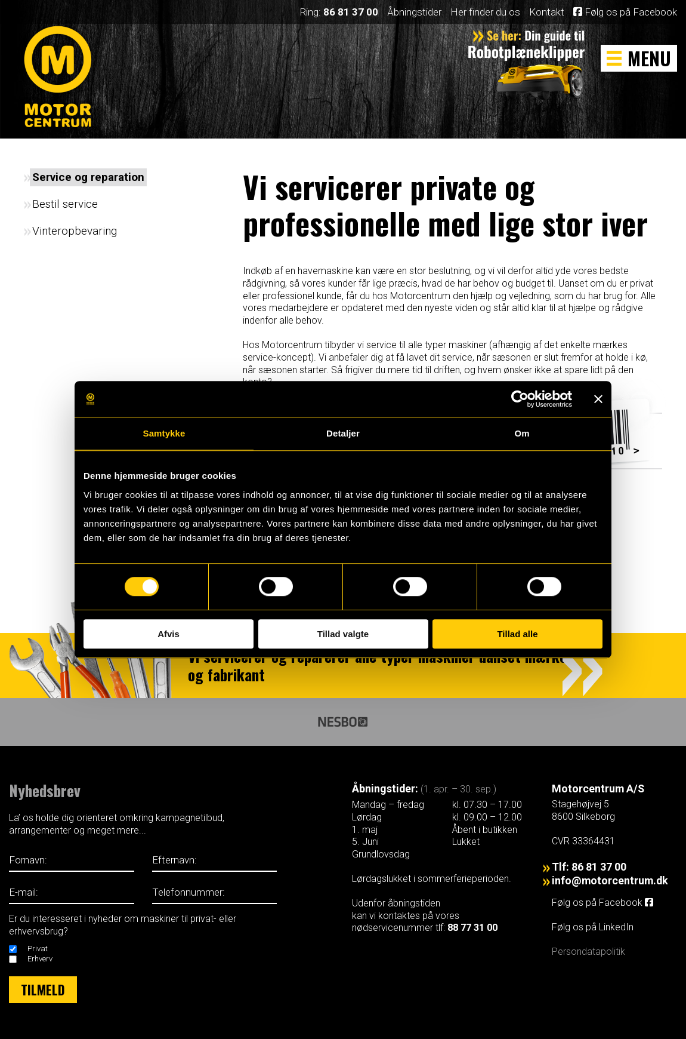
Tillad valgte (343, 634)
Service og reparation (88, 177)
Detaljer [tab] (343, 433)
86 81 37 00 (350, 12)
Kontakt (546, 12)
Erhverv (39, 958)
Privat (37, 948)
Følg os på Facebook (625, 12)
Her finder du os (485, 12)
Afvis (168, 634)
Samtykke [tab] (164, 433)
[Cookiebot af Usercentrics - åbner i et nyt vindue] (520, 399)
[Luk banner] (598, 399)
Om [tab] (521, 433)
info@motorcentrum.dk (610, 880)
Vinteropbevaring (74, 231)
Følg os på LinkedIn (594, 927)
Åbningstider (414, 12)
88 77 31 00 (472, 927)
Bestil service (65, 204)
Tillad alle (517, 634)
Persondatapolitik (588, 951)
